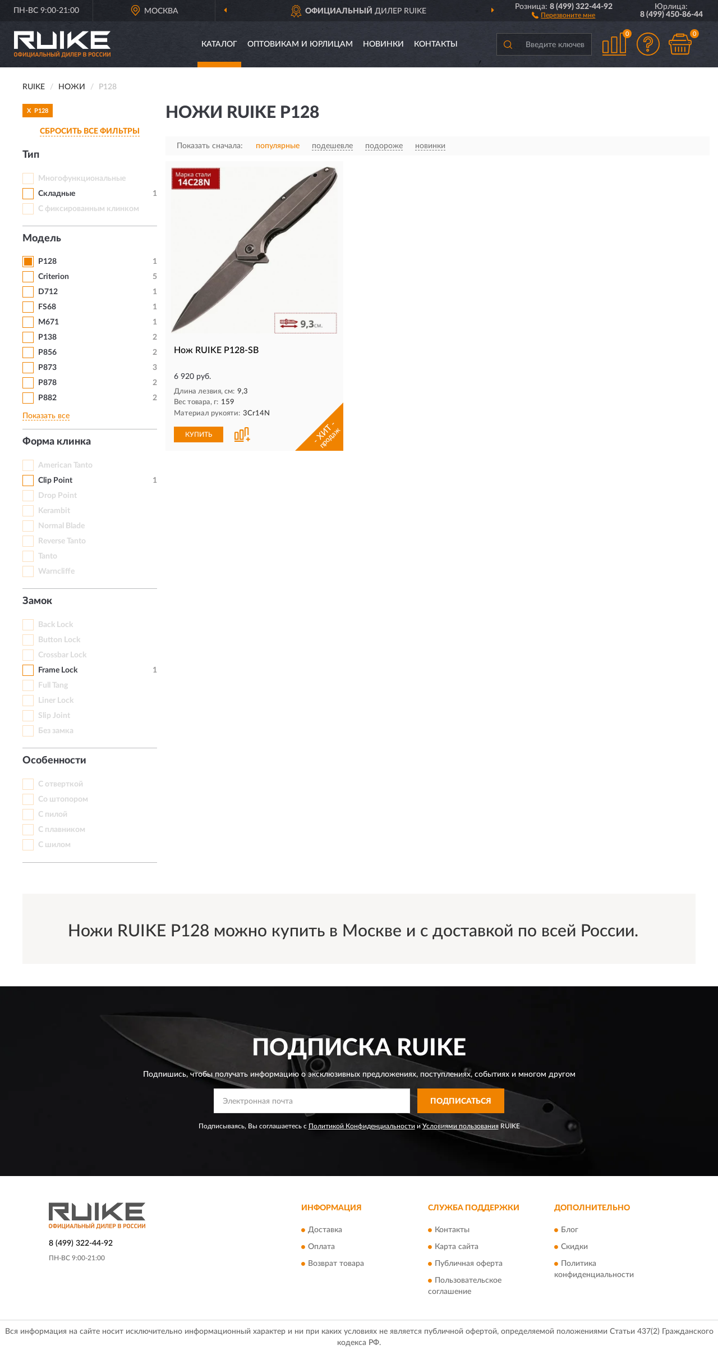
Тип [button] (30, 155)
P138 (47, 337)
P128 (47, 262)
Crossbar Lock (62, 655)
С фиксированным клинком (88, 209)
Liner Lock (55, 701)
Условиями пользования (460, 1126)
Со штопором (63, 799)
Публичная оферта (469, 1264)
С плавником (61, 830)
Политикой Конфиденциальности (362, 1126)
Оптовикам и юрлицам (300, 44)
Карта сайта (456, 1247)
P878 (47, 383)
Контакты (436, 44)
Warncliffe (56, 571)
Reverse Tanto (62, 541)
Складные (56, 194)
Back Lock (55, 625)
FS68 (47, 307)
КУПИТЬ (198, 434)
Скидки (574, 1247)
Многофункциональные (82, 178)
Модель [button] (41, 239)
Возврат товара (336, 1264)
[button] (563, 14)
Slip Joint (54, 716)
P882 (47, 398)
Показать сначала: (210, 146)
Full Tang (53, 685)
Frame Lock (57, 670)
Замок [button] (37, 601)
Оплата (321, 1247)
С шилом (54, 845)
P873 (47, 368)
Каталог (219, 44)
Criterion (53, 277)
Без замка (55, 731)
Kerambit (54, 511)
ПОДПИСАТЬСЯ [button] (460, 1101)
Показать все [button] (46, 416)
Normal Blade (61, 526)
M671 (48, 322)
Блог (569, 1230)
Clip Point (55, 480)
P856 (47, 352)
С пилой (52, 814)
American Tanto (65, 465)
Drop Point (57, 496)
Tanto (47, 556)
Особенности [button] (54, 761)
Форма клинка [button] (56, 442)
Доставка (325, 1230)
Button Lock (59, 640)
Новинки (383, 44)
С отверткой (60, 784)
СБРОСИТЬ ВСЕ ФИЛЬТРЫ (90, 131)
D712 (48, 292)
